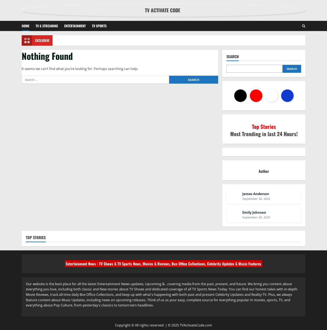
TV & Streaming (47, 25)
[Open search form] (303, 26)
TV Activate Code (162, 10)
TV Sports (99, 25)
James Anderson (255, 194)
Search (232, 56)
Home (25, 25)
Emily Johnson (254, 212)
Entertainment (75, 25)
